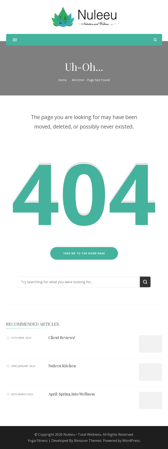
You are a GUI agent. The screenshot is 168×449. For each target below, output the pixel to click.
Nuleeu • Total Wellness (82, 434)
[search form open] (155, 39)
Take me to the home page (84, 253)
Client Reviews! (61, 337)
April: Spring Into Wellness (71, 394)
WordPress (131, 440)
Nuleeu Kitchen (62, 365)
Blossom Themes (87, 440)
